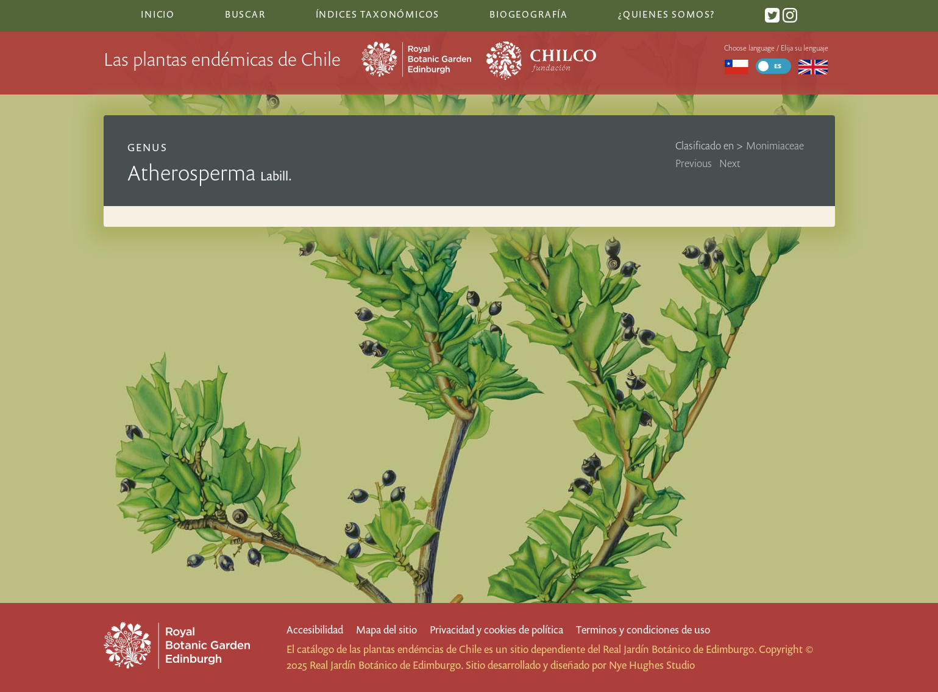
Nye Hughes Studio (652, 665)
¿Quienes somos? (666, 14)
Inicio (158, 14)
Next (730, 163)
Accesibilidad (314, 629)
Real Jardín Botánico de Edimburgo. (679, 649)
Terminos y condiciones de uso (643, 629)
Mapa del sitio (386, 629)
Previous (693, 163)
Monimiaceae (775, 145)
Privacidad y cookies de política (496, 629)
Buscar (245, 14)
